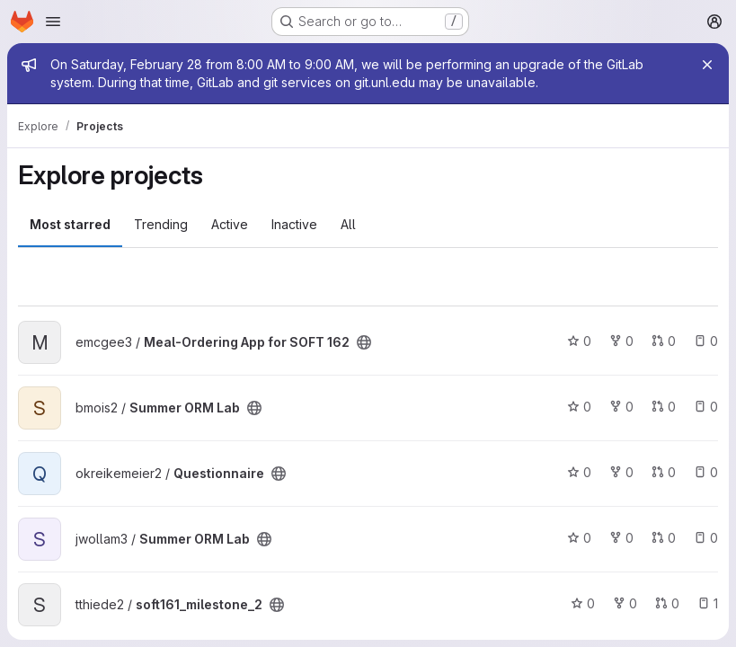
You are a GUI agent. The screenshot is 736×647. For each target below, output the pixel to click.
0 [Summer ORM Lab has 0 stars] (579, 406)
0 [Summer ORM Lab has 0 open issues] (706, 406)
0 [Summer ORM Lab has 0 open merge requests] (664, 406)
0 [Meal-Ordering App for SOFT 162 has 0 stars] (579, 341)
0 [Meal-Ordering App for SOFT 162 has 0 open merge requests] (664, 341)
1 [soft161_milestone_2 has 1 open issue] (707, 603)
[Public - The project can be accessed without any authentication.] (364, 342)
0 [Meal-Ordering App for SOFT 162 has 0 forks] (621, 341)
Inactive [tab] (294, 224)
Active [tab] (229, 224)
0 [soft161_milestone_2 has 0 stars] (583, 603)
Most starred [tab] (70, 224)
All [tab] (348, 224)
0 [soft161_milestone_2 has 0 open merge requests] (667, 603)
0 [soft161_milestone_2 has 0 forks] (625, 603)
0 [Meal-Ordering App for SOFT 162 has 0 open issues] (706, 341)
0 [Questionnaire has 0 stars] (579, 472)
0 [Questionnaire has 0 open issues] (706, 472)
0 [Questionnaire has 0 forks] (621, 472)
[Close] (707, 64)
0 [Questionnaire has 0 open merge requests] (664, 472)
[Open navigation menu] (53, 21)
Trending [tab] (161, 224)
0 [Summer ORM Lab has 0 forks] (621, 406)
